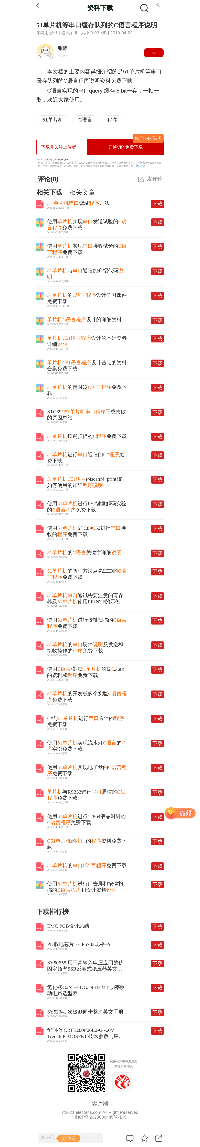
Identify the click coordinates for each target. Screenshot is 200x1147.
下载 (157, 204)
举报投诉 (140, 166)
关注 (154, 52)
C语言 (85, 120)
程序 (112, 120)
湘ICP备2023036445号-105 (100, 1117)
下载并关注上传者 (58, 147)
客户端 (100, 1104)
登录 (51, 159)
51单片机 (52, 120)
